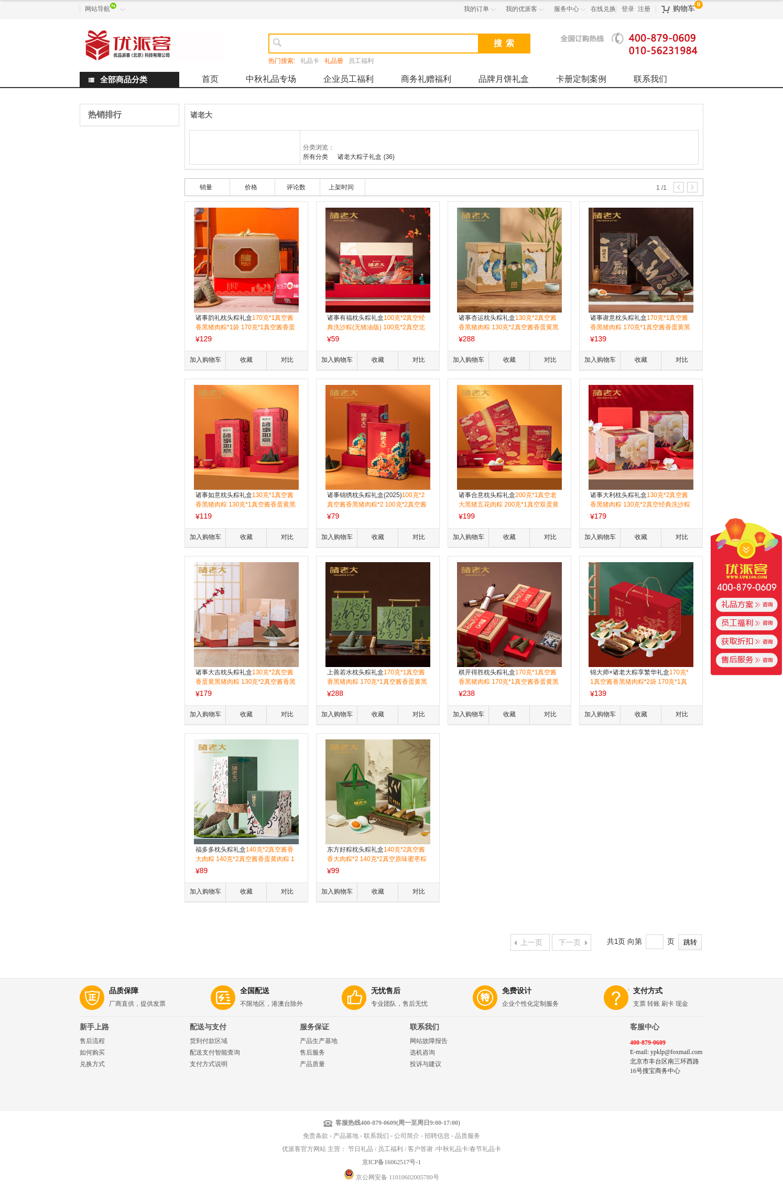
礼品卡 (309, 61)
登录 (628, 9)
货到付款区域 (208, 1041)
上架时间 (341, 187)
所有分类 (316, 156)
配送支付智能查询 (215, 1052)
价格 (251, 187)
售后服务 (312, 1052)
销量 (206, 187)
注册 (644, 9)
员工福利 (361, 61)
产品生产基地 (319, 1041)
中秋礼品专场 (271, 78)
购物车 (684, 9)
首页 (210, 78)
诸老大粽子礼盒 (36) (366, 156)
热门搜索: (281, 61)
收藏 (246, 359)
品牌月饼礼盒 (503, 78)
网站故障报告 (429, 1041)
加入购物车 (205, 359)
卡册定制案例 (581, 78)
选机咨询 (422, 1052)
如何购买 (92, 1052)
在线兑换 (603, 9)
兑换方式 (92, 1064)
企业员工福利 (348, 78)
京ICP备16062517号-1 (391, 1162)
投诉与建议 (425, 1064)
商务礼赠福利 (426, 78)
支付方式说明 (208, 1064)
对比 (287, 359)
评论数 (296, 187)
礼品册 (333, 61)
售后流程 (92, 1041)
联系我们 (650, 78)
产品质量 (312, 1064)
